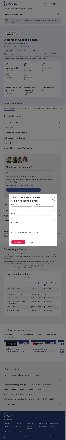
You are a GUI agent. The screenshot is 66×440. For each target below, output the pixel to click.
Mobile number (16, 214)
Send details (18, 242)
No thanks (29, 242)
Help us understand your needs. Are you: (24, 232)
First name (14, 204)
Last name (37, 204)
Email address (15, 223)
